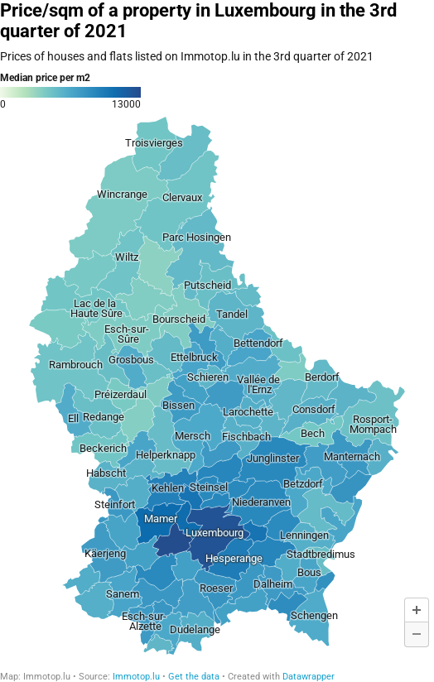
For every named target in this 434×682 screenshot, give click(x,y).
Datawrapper (308, 676)
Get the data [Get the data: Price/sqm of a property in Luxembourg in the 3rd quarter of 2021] (193, 676)
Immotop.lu (136, 676)
